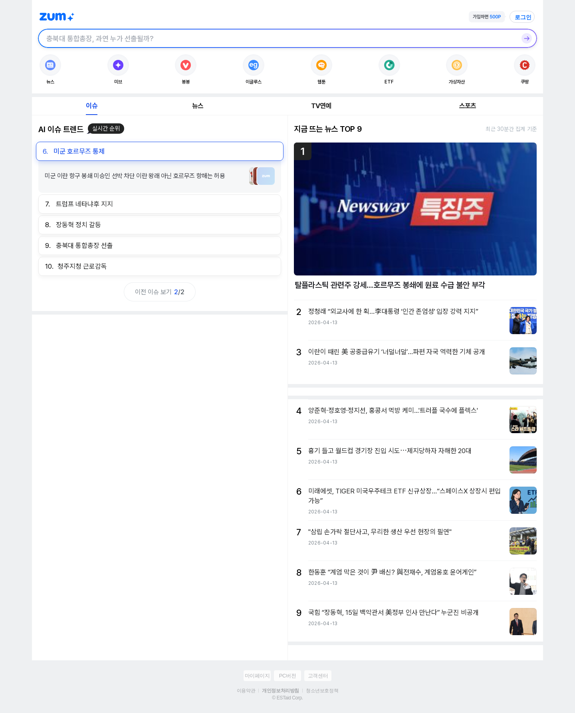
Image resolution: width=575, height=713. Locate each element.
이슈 (91, 106)
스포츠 (467, 106)
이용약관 (246, 690)
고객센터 (318, 676)
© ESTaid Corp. (287, 698)
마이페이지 (257, 676)
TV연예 (321, 106)
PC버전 (287, 676)
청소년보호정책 (322, 690)
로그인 (523, 17)
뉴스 (197, 106)
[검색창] (277, 38)
